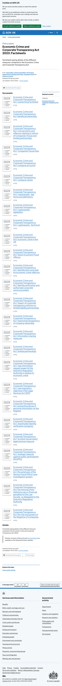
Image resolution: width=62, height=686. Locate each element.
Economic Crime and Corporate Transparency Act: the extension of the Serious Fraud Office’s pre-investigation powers (25, 472)
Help (4, 668)
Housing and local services (11, 644)
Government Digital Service (11, 673)
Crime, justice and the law (10, 622)
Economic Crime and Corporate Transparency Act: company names (24, 177)
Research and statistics (50, 618)
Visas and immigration (9, 655)
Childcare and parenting (10, 615)
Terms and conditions (9, 670)
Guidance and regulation (50, 614)
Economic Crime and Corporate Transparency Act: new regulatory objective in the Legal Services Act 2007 (24, 388)
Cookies (16, 668)
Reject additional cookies (32, 26)
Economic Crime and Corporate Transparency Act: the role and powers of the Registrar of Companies (26, 513)
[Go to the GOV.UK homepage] (9, 32)
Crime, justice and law (14, 37)
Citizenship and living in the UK (12, 619)
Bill (23, 538)
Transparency (46, 627)
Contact (40, 668)
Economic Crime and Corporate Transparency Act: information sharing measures (24, 335)
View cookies (46, 26)
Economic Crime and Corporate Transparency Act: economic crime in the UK (25, 238)
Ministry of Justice (7, 76)
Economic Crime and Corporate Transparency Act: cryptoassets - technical (26, 222)
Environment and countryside (12, 640)
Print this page (29, 555)
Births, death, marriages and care (13, 608)
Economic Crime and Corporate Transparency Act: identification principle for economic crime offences (26, 269)
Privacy (9, 668)
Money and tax (7, 648)
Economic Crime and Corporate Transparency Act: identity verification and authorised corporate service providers (26, 285)
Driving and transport (9, 630)
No (26, 585)
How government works (50, 630)
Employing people (8, 637)
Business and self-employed (11, 611)
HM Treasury (30, 72)
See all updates (24, 80)
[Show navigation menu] (50, 32)
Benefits (5, 604)
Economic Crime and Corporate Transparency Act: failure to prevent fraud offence (26, 254)
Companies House (28, 74)
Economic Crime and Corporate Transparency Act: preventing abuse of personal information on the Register (26, 406)
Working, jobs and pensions (11, 659)
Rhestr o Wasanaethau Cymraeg (28, 670)
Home (4, 37)
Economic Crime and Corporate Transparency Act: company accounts (24, 163)
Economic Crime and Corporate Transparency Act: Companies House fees (26, 148)
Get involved (46, 634)
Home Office (10, 72)
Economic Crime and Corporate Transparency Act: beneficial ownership (25, 114)
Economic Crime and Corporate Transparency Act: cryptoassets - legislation (24, 208)
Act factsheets (32, 538)
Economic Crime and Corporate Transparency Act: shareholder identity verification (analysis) (24, 422)
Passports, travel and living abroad (13, 651)
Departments (46, 607)
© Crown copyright (53, 681)
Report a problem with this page (50, 585)
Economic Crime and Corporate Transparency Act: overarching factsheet (25, 99)
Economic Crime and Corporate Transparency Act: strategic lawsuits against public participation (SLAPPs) (26, 454)
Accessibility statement (28, 668)
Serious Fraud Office (20, 72)
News (44, 610)
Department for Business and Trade (12, 74)
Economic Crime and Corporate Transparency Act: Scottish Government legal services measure (25, 438)
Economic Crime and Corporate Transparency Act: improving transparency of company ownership (26, 319)
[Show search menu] (57, 32)
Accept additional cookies (12, 26)
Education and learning (10, 633)
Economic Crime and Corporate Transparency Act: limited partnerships (24, 349)
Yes (19, 585)
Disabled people (7, 626)
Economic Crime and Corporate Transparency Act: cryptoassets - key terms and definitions (24, 193)
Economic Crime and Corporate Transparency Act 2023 (50, 102)
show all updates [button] (23, 550)
